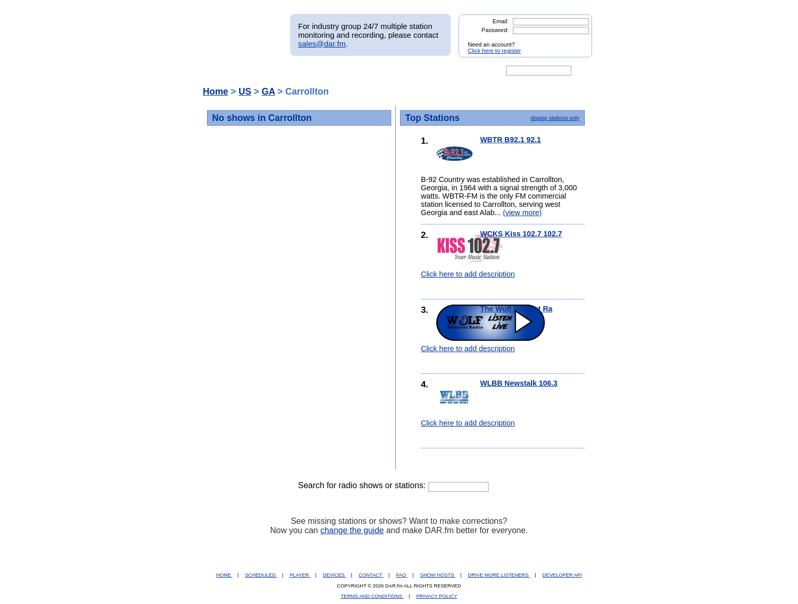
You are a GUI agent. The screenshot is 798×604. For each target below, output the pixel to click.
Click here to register (494, 51)
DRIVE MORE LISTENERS (498, 575)
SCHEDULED (261, 575)
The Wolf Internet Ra (516, 309)
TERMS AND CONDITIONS (372, 596)
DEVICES (334, 575)
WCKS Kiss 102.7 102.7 (521, 234)
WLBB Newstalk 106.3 (519, 383)
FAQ (402, 575)
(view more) (522, 212)
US (245, 91)
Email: (501, 21)
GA (268, 91)
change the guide (352, 530)
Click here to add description (468, 274)
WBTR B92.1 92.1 (510, 139)
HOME (224, 575)
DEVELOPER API (562, 575)
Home (215, 91)
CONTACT (371, 575)
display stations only (554, 118)
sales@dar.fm (322, 43)
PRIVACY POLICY (436, 596)
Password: (495, 30)
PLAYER (300, 575)
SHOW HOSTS (437, 575)
